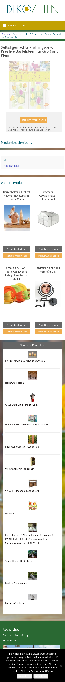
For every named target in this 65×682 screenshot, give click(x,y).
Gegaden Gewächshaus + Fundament (48, 203)
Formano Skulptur (14, 610)
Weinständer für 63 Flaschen (19, 476)
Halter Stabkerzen (14, 390)
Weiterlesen (41, 676)
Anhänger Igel (12, 520)
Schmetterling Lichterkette (19, 568)
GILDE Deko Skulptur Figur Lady (21, 412)
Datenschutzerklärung (15, 642)
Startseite (6, 34)
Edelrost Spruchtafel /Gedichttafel (22, 454)
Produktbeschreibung (17, 256)
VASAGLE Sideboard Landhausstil (22, 498)
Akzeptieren (24, 676)
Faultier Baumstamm (16, 590)
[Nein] (60, 666)
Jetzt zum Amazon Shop (33, 127)
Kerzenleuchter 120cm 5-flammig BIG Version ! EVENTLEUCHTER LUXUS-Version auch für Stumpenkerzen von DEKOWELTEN (29, 546)
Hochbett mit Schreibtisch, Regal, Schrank (26, 432)
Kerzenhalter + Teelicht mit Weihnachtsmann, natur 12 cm (16, 203)
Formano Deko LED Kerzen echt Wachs (25, 368)
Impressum (9, 647)
